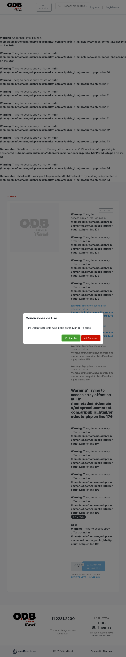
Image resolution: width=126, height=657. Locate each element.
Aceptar (71, 338)
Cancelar (90, 338)
